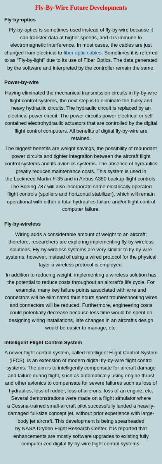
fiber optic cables (83, 53)
